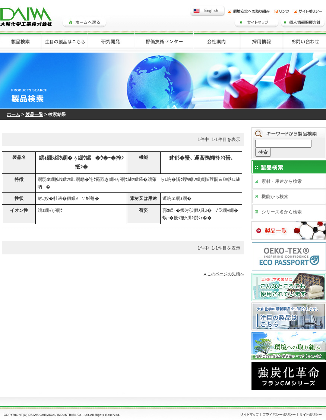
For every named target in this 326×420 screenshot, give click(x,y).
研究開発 (111, 41)
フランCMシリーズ (288, 376)
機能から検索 (275, 196)
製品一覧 (34, 114)
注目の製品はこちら (64, 41)
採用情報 (261, 41)
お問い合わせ (304, 41)
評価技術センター (164, 41)
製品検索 (20, 41)
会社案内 (217, 41)
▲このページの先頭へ (223, 274)
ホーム (13, 114)
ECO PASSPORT (288, 256)
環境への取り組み (288, 345)
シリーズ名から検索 (282, 211)
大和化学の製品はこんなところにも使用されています (288, 286)
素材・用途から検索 (282, 181)
